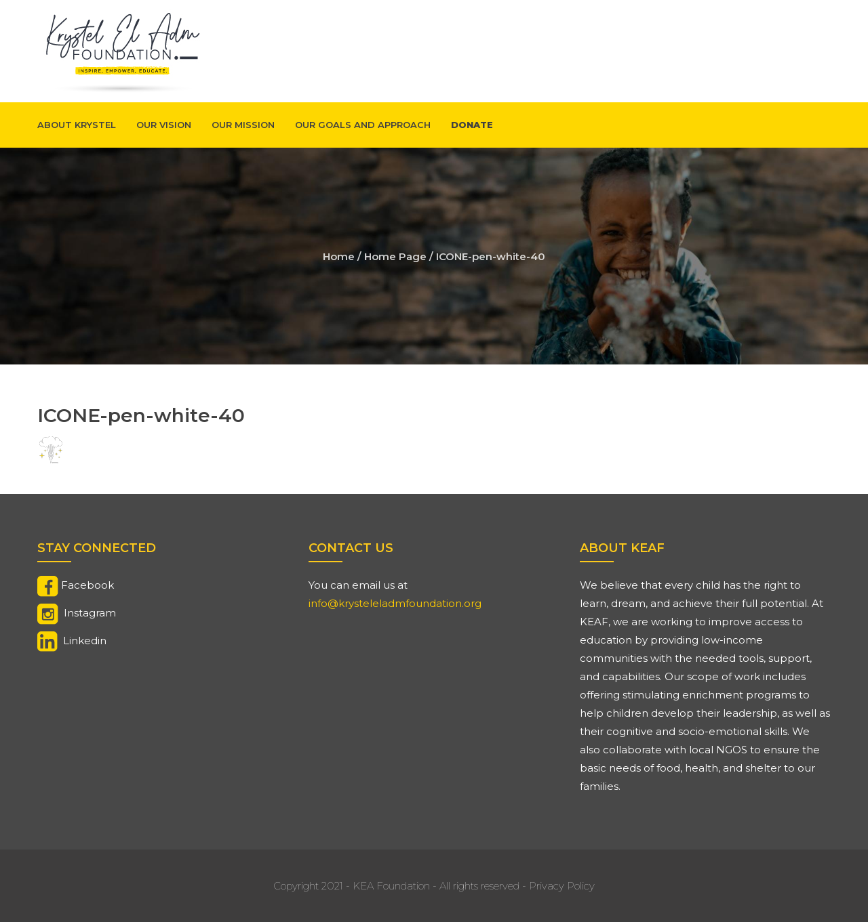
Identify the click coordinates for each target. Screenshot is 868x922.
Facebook (87, 585)
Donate (472, 124)
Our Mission (243, 124)
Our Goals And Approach (363, 124)
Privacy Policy (562, 885)
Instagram (90, 612)
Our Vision (163, 124)
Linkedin (84, 640)
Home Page (395, 256)
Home (339, 256)
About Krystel (76, 124)
